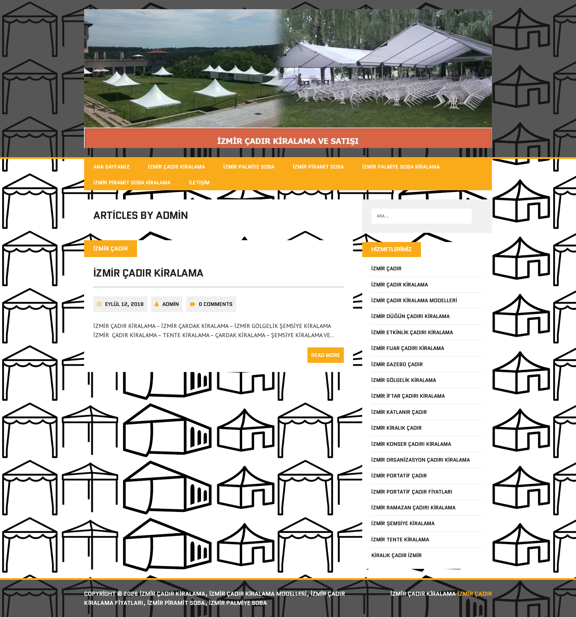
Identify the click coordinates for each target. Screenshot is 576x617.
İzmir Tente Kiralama (400, 539)
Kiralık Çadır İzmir (396, 555)
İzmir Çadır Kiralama (176, 166)
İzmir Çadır (386, 268)
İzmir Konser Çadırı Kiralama (411, 444)
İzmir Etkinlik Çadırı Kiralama (412, 332)
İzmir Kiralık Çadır (396, 428)
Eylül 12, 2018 (124, 304)
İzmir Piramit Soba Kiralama (131, 182)
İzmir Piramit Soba (318, 166)
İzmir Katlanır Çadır (399, 412)
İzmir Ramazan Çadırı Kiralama (413, 507)
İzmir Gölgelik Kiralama (403, 380)
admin (170, 304)
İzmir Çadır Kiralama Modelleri (414, 300)
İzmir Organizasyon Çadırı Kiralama (420, 459)
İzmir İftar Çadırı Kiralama (408, 396)
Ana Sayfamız (111, 166)
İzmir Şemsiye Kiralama (403, 523)
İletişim (199, 182)
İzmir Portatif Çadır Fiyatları (412, 491)
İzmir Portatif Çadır (399, 475)
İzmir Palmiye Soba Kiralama (401, 166)
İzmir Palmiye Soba (249, 166)
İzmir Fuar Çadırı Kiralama (407, 348)
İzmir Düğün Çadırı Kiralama (410, 316)
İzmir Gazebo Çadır (397, 364)
